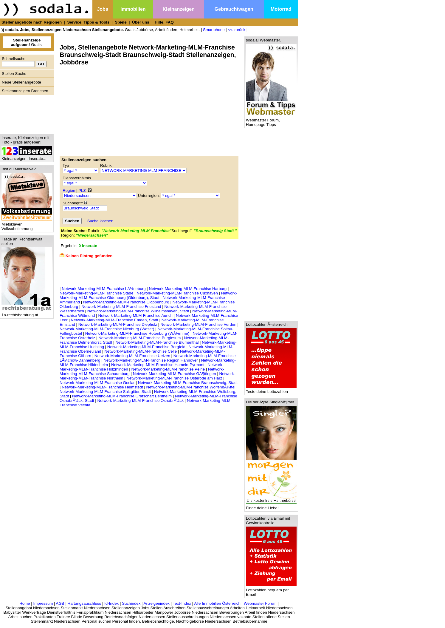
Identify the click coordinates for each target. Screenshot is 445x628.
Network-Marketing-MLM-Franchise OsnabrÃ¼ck (140, 400)
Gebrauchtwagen (234, 9)
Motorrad (281, 9)
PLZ (82, 190)
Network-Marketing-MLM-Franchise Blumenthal (157, 342)
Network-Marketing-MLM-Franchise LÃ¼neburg (103, 288)
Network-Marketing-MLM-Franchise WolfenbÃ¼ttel (190, 387)
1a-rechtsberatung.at (26, 313)
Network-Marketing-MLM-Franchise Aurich (135, 315)
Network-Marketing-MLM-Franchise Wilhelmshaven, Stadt (138, 311)
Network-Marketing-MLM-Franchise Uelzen (132, 356)
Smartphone (214, 29)
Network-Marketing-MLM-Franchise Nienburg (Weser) (107, 329)
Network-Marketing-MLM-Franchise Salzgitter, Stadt (105, 391)
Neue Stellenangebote (21, 82)
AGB (60, 603)
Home (24, 603)
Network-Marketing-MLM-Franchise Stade (96, 293)
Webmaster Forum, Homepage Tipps (271, 120)
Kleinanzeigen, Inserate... (26, 157)
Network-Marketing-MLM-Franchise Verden (198, 324)
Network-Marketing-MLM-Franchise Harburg (188, 288)
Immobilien (132, 9)
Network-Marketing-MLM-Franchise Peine (168, 369)
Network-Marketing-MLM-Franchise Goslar (97, 382)
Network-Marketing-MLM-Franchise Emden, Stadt (114, 320)
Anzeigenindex (157, 603)
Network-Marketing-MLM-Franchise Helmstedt (102, 387)
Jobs (102, 9)
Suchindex (131, 603)
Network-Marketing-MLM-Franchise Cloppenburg (126, 302)
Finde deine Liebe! (271, 506)
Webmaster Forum (260, 603)
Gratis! (27, 42)
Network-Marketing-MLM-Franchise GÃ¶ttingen (174, 373)
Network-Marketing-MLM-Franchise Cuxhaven (177, 293)
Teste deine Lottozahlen (271, 390)
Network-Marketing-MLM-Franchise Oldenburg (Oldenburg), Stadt (148, 295)
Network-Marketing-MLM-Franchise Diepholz (117, 324)
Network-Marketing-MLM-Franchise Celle (140, 351)
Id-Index (111, 603)
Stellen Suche (14, 73)
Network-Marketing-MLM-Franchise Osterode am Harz (174, 378)
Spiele (120, 22)
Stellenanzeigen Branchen (25, 91)
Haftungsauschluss (84, 603)
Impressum (43, 603)
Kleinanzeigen (178, 9)
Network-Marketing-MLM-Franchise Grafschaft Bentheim (122, 396)
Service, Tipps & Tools (88, 22)
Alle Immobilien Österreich (217, 603)
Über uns (140, 22)
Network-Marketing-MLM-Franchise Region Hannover (150, 360)
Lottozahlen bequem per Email (271, 590)
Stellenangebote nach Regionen (31, 22)
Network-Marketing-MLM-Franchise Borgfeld (146, 347)
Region (69, 190)
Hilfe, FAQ (164, 22)
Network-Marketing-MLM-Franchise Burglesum (139, 338)
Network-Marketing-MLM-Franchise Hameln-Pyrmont (157, 364)
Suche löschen (100, 221)
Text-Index (182, 603)
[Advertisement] (25, 113)
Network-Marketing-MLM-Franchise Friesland (121, 306)
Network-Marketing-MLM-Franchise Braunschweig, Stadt (188, 382)
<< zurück (237, 29)
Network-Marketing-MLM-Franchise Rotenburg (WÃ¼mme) (137, 333)
